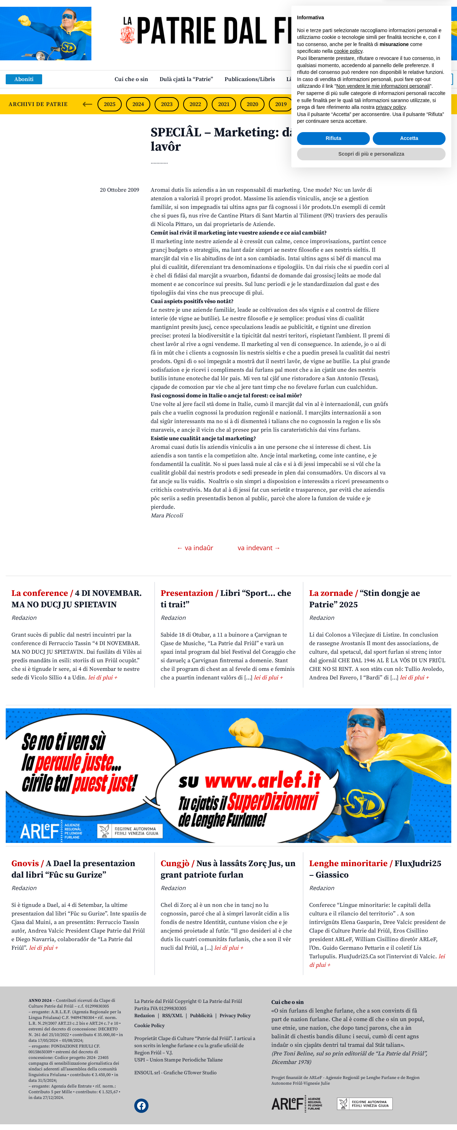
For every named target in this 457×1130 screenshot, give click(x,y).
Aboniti (24, 79)
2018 (309, 104)
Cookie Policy (149, 1026)
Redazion (144, 1016)
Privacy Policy (235, 1016)
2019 (281, 104)
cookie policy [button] (348, 1008)
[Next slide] (445, 104)
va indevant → (259, 547)
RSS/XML (172, 1016)
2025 (109, 104)
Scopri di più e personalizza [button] (371, 1110)
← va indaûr (196, 547)
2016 (366, 104)
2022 (195, 104)
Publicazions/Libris (250, 79)
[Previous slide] (87, 104)
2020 (252, 104)
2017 (338, 104)
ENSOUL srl (147, 1073)
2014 (423, 104)
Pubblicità (201, 1016)
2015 (395, 104)
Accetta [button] (409, 1095)
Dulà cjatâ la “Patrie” (186, 79)
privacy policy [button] (391, 1064)
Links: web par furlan (314, 79)
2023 (166, 104)
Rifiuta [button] (333, 1095)
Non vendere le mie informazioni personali (383, 1043)
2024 (138, 104)
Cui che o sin (131, 79)
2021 (224, 104)
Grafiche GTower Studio (190, 1073)
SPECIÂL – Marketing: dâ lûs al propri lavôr (261, 140)
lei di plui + (102, 677)
